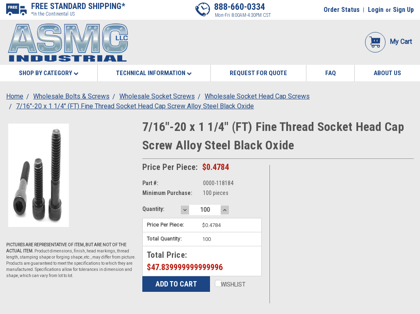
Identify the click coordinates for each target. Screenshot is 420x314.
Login (375, 10)
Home (14, 96)
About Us (387, 73)
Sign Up (403, 10)
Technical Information (154, 73)
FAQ (330, 73)
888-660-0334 (239, 7)
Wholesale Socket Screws (157, 96)
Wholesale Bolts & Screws (71, 96)
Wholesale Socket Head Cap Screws (257, 96)
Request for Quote (258, 73)
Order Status (342, 10)
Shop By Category (48, 73)
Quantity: (153, 209)
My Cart (388, 41)
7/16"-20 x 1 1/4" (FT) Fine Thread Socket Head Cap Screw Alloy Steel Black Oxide (135, 106)
